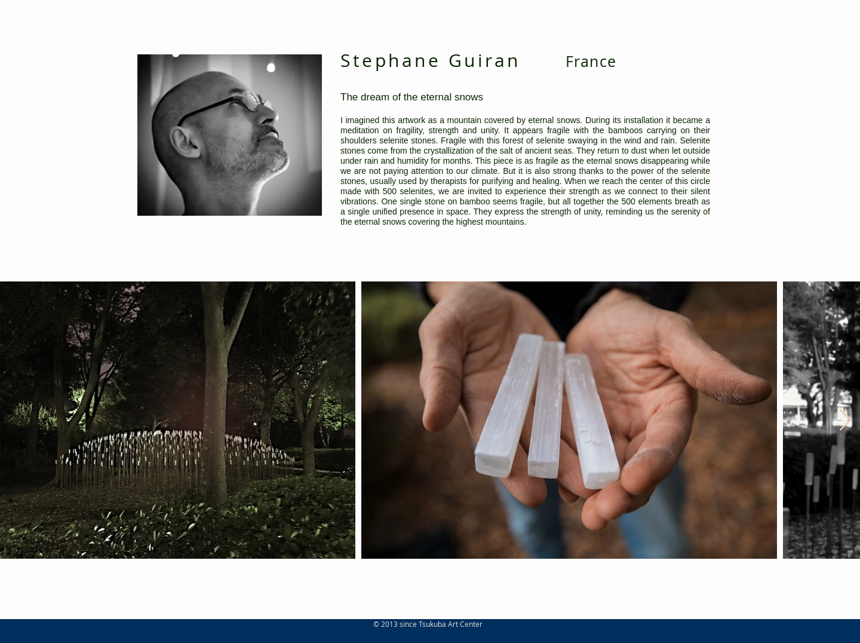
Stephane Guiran (430, 60)
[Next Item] (845, 420)
